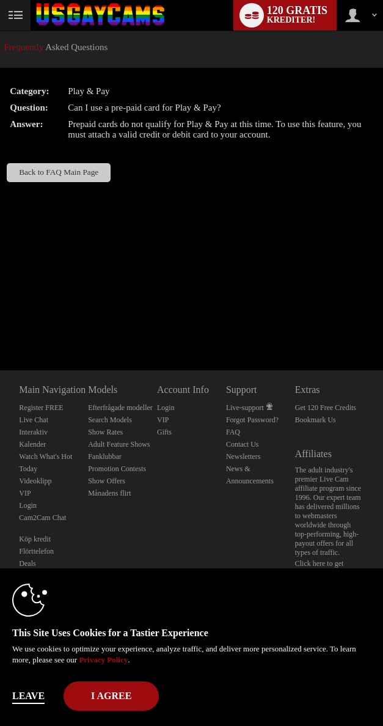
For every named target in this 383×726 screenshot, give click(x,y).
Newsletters (243, 456)
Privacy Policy (103, 659)
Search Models (110, 420)
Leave (28, 696)
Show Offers (106, 481)
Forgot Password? (252, 420)
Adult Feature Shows (119, 444)
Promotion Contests (117, 468)
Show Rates (105, 432)
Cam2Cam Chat (42, 517)
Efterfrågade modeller (120, 407)
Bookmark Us (315, 420)
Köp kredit (35, 539)
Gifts (164, 432)
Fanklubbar (105, 456)
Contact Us (242, 444)
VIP (25, 493)
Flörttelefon (36, 551)
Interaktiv (33, 432)
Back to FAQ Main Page (58, 172)
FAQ (233, 432)
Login (28, 505)
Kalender (32, 444)
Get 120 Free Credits (325, 407)
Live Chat (33, 420)
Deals (27, 563)
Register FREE (41, 407)
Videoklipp (35, 481)
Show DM (0, 324)
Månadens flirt (109, 493)
